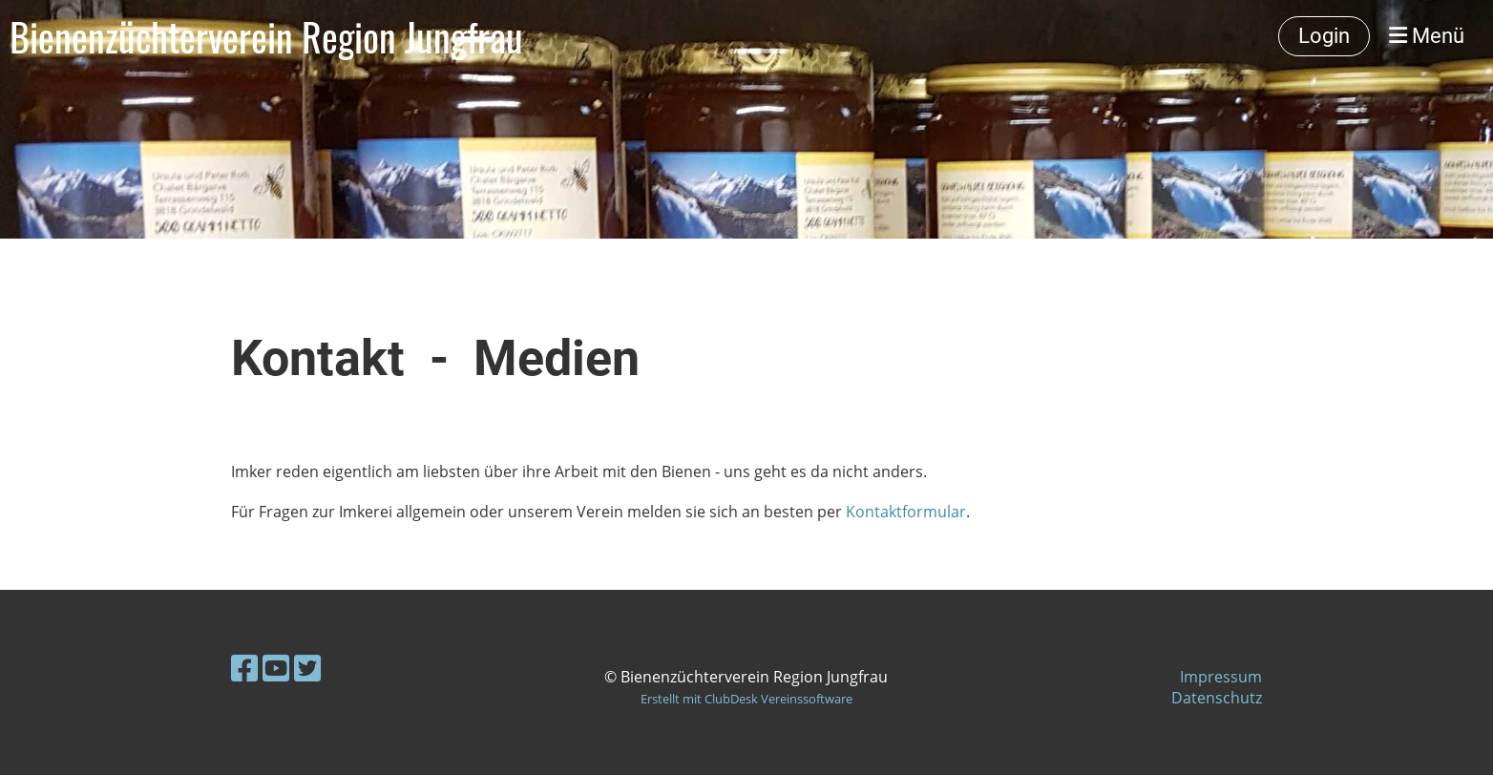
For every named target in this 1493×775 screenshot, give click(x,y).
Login (1324, 36)
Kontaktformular (906, 511)
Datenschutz (1216, 697)
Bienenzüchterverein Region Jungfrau (266, 36)
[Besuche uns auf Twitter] (307, 667)
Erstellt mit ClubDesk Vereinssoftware (746, 698)
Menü (1426, 36)
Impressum (1221, 676)
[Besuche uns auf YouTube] (276, 667)
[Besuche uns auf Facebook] (244, 667)
